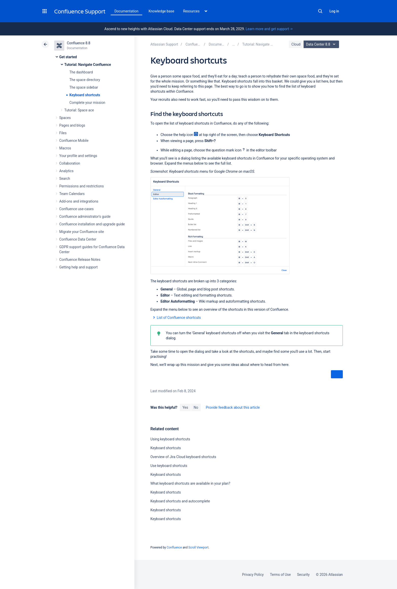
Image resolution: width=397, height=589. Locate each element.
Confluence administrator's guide (84, 216)
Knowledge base (161, 11)
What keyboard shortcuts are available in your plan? (190, 483)
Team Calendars (72, 194)
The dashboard (81, 72)
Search (320, 11)
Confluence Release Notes (79, 260)
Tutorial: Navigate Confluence (87, 65)
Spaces (65, 118)
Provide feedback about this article (233, 407)
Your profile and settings (78, 156)
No (196, 407)
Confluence (174, 547)
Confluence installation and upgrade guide (92, 224)
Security (303, 575)
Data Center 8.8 (322, 44)
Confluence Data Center (77, 239)
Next (337, 374)
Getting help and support (78, 267)
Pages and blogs (72, 125)
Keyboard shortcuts (84, 95)
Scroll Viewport (198, 547)
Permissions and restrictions (81, 186)
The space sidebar (83, 87)
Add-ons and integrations (78, 201)
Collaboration (69, 163)
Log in (334, 11)
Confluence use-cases (76, 209)
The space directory (84, 80)
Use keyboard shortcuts (168, 466)
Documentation (126, 11)
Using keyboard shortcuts (170, 439)
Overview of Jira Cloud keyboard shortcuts (183, 457)
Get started (68, 57)
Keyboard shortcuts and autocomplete (180, 501)
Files (63, 133)
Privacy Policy (253, 575)
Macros (65, 148)
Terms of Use (280, 575)
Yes (185, 407)
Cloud (296, 44)
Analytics (66, 171)
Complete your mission (87, 103)
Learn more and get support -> (269, 29)
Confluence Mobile (73, 141)
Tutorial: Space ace (79, 110)
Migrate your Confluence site (81, 232)
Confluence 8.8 (78, 43)
